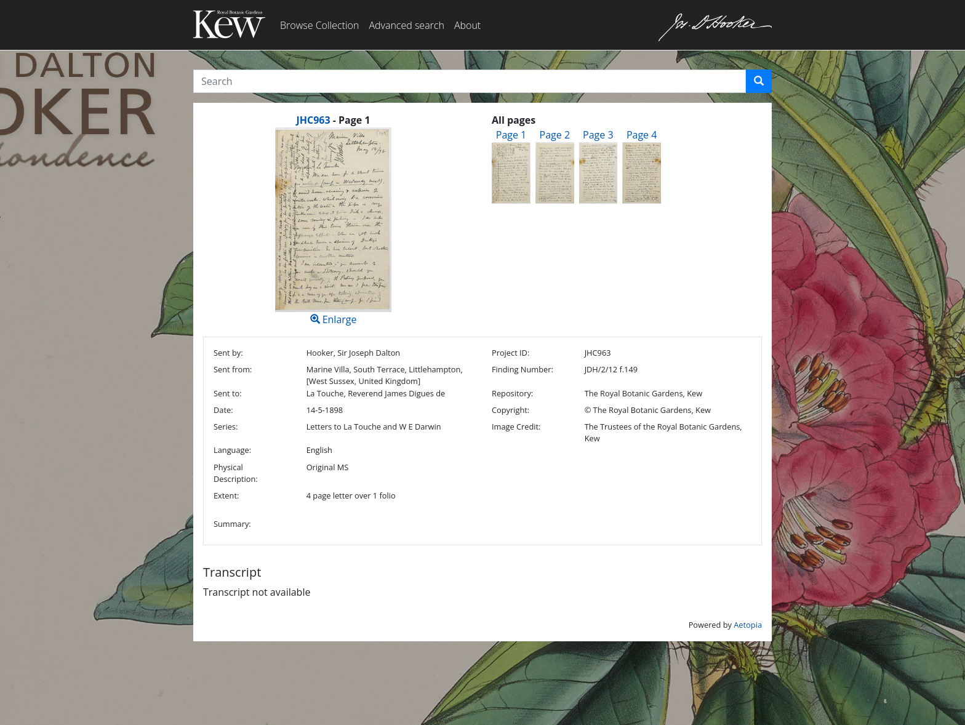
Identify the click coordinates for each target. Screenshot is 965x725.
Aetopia (748, 624)
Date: (223, 409)
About (467, 25)
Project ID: (510, 352)
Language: (232, 449)
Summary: (232, 523)
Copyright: (510, 409)
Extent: (226, 495)
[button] (759, 81)
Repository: (512, 393)
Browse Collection (319, 25)
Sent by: (228, 352)
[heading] (333, 120)
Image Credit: (516, 426)
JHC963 (313, 120)
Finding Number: (522, 369)
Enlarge (333, 226)
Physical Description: (236, 473)
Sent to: (228, 393)
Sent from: (233, 369)
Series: (226, 426)
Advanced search (406, 25)
